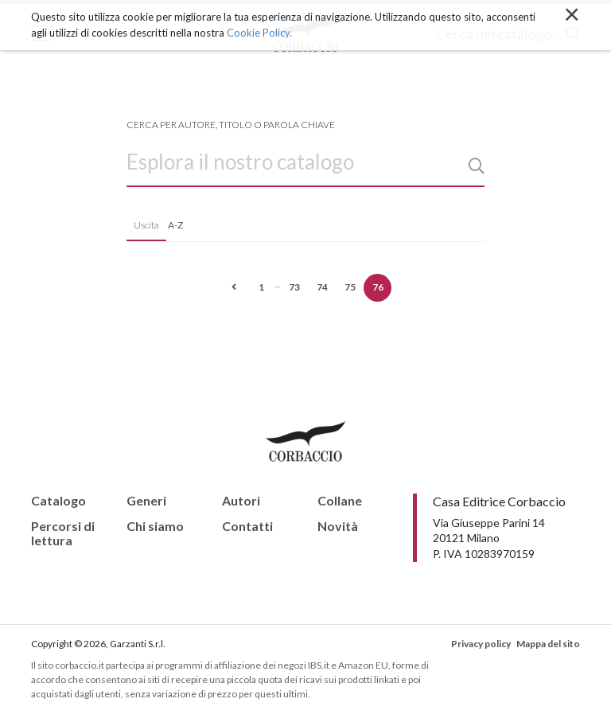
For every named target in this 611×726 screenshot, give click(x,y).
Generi (146, 501)
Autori (241, 501)
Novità (337, 526)
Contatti (247, 526)
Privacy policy (481, 644)
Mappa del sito (548, 644)
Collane (339, 501)
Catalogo (58, 501)
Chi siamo (155, 526)
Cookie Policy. (259, 32)
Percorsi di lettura (63, 533)
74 (322, 287)
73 (294, 287)
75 (350, 287)
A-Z (175, 225)
